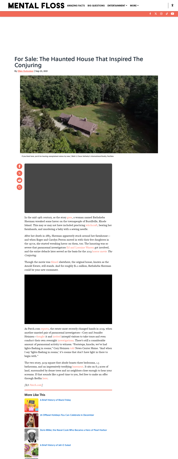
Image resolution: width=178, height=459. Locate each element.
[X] (156, 14)
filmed (54, 262)
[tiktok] (167, 14)
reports (45, 329)
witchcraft (91, 225)
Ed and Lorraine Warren (80, 247)
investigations (66, 340)
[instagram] (161, 14)
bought (41, 336)
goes (69, 217)
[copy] (19, 187)
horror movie (99, 251)
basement (77, 366)
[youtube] (172, 14)
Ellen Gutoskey (26, 71)
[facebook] (150, 14)
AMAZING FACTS (76, 5)
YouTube (110, 156)
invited (57, 336)
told (72, 348)
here (45, 378)
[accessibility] (172, 5)
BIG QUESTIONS (96, 5)
